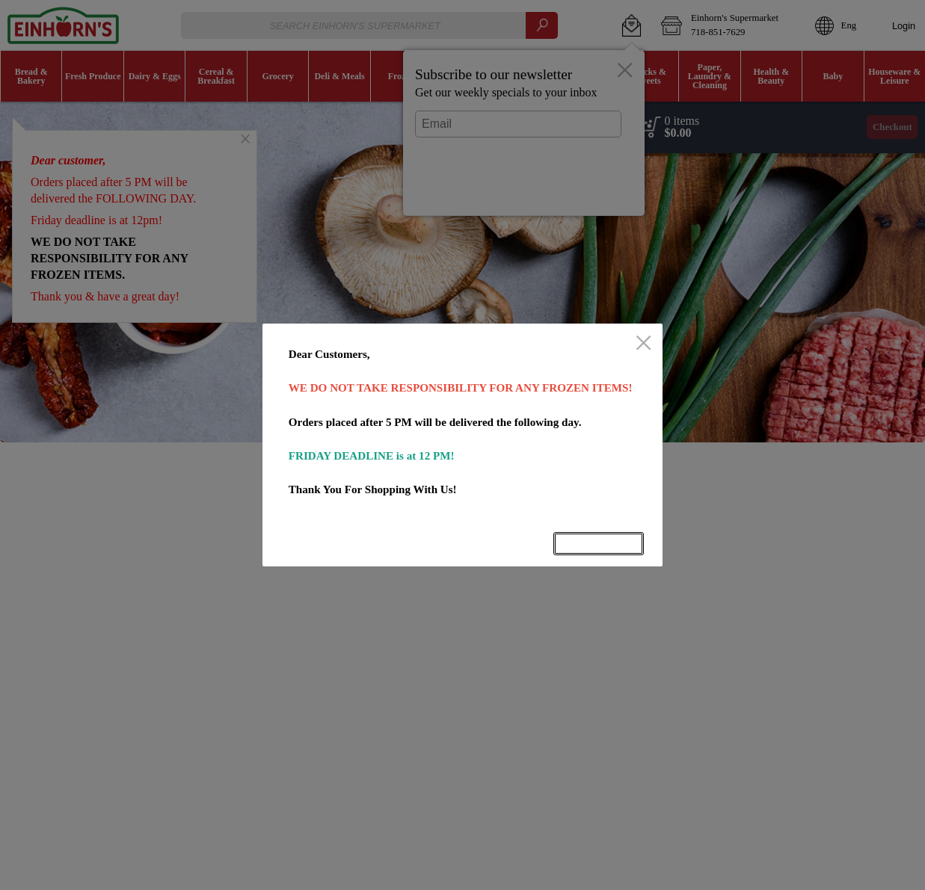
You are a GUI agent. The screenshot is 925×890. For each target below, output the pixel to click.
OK (598, 543)
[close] (643, 344)
